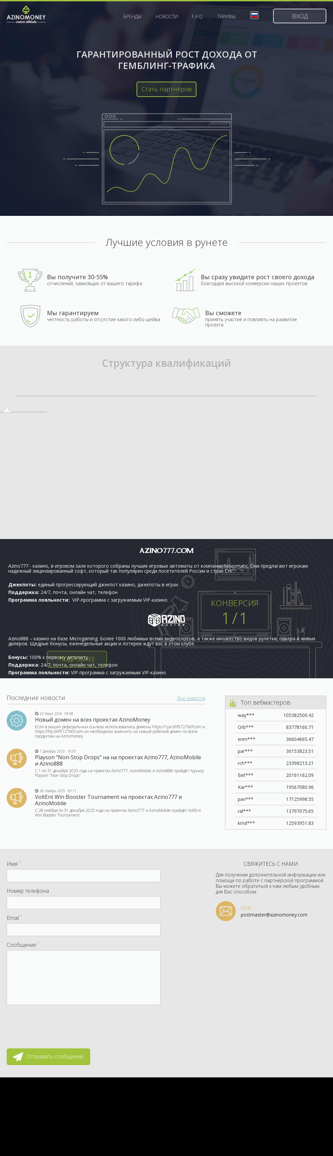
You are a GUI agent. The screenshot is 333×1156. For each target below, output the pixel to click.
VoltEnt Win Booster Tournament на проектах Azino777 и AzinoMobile (108, 800)
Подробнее (77, 659)
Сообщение (23, 945)
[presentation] (57, 1024)
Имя (14, 864)
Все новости (191, 698)
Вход (300, 16)
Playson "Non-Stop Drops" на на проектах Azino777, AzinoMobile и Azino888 (118, 760)
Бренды (133, 17)
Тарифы (226, 17)
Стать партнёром (166, 89)
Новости (167, 17)
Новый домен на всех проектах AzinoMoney (92, 719)
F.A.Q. (197, 17)
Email (15, 918)
